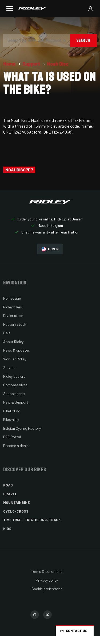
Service (9, 367)
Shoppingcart (14, 393)
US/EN (50, 249)
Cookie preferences (46, 588)
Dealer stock (13, 315)
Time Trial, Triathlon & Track (32, 519)
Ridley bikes (12, 307)
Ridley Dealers (14, 376)
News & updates (16, 350)
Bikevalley (11, 419)
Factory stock (14, 324)
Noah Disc (58, 64)
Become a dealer (16, 445)
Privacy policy (47, 580)
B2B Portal (12, 436)
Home (10, 64)
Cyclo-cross (16, 511)
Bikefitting (11, 411)
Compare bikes (15, 385)
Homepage (12, 298)
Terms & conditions (46, 571)
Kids (7, 528)
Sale (6, 333)
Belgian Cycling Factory (22, 428)
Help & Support (15, 402)
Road (8, 485)
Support (31, 64)
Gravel (10, 494)
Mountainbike (16, 502)
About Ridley (13, 341)
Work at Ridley (14, 359)
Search (83, 40)
